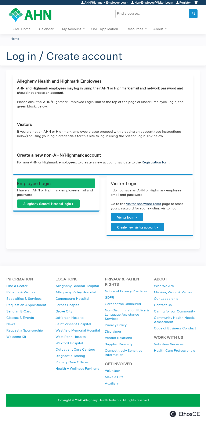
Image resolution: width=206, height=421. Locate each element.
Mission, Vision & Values (173, 292)
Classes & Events (20, 318)
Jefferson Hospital (69, 318)
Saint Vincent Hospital (73, 324)
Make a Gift (114, 377)
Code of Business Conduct (175, 328)
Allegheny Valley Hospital (75, 292)
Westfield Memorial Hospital (77, 330)
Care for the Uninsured (123, 304)
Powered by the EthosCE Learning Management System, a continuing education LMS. (185, 414)
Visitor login (125, 217)
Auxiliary (112, 383)
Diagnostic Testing (70, 356)
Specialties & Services (23, 299)
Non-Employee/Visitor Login (153, 2)
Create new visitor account (136, 227)
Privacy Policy (116, 325)
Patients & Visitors (21, 292)
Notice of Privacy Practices (126, 291)
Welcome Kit (16, 337)
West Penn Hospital (71, 337)
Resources (135, 29)
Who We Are (164, 286)
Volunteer (112, 371)
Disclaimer (113, 331)
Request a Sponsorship (24, 330)
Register (185, 2)
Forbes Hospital (67, 305)
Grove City (63, 311)
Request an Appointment (26, 305)
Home (15, 38)
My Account (71, 29)
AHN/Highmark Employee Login (106, 2)
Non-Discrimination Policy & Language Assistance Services (127, 314)
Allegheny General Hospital (77, 286)
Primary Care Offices (71, 362)
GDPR (109, 298)
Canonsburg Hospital (72, 299)
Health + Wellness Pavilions (77, 369)
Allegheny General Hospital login (47, 204)
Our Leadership (166, 299)
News (10, 324)
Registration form (155, 162)
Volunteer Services (169, 344)
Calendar (46, 29)
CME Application (104, 29)
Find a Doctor (17, 286)
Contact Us (163, 305)
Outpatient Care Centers (75, 349)
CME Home (21, 29)
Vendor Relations (118, 338)
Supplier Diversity (119, 344)
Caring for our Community (174, 311)
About (158, 29)
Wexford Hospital (69, 343)
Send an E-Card (19, 311)
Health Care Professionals (174, 351)
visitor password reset (143, 204)
